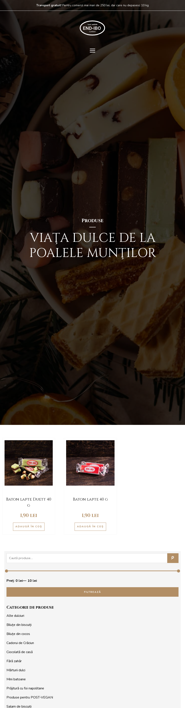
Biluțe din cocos (18, 633)
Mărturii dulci (15, 670)
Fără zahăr (14, 661)
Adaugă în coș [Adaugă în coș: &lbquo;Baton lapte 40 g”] (90, 526)
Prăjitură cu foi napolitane (25, 688)
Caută (173, 558)
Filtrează (92, 592)
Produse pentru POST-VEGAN (29, 697)
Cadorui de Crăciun (20, 643)
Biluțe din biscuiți (19, 624)
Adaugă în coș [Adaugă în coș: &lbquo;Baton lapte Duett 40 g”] (28, 526)
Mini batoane (16, 679)
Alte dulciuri (15, 615)
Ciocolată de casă (19, 652)
